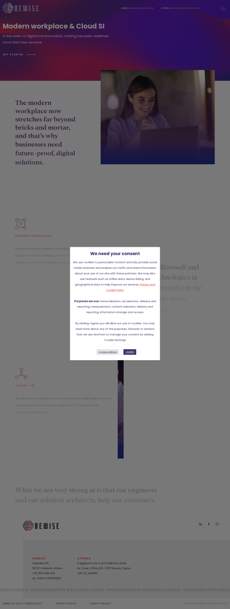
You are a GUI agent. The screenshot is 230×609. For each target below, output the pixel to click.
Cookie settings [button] (108, 352)
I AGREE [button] (130, 352)
